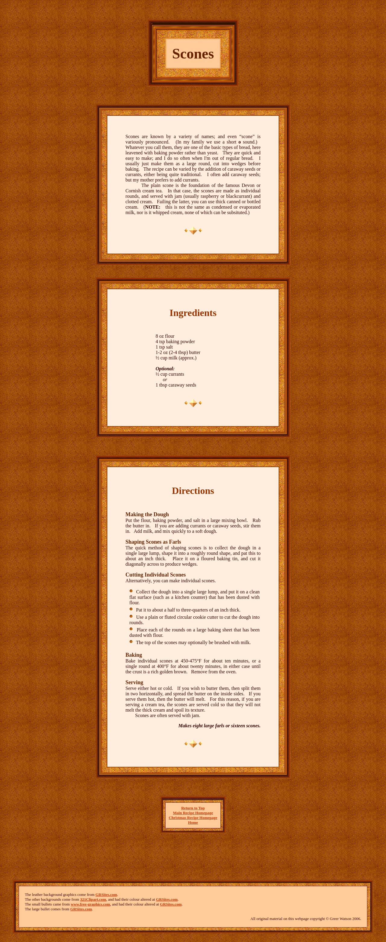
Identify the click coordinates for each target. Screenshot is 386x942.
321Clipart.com (93, 899)
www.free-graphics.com (90, 904)
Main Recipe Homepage (193, 813)
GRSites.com (106, 894)
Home (193, 822)
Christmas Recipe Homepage (193, 817)
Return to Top (193, 808)
